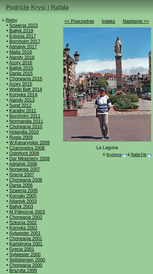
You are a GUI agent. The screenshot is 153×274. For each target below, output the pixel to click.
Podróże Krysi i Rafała (37, 7)
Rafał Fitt (138, 155)
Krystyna (114, 155)
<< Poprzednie (79, 21)
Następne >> (136, 21)
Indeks (108, 21)
